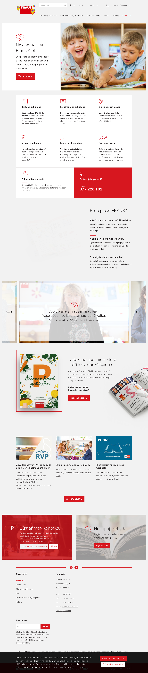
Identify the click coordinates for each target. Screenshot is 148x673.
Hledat (65, 5)
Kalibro (19, 602)
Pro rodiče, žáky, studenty (71, 16)
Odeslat (54, 546)
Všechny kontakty (63, 611)
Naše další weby (93, 16)
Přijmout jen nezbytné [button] (113, 664)
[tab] (111, 225)
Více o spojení (25, 76)
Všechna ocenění (79, 398)
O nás (106, 16)
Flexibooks (21, 585)
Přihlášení (116, 5)
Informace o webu (47, 652)
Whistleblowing (122, 652)
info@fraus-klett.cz (70, 607)
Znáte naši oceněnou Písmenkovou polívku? (78, 388)
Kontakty (115, 16)
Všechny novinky (74, 499)
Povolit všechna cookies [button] (113, 658)
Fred (18, 593)
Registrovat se (102, 545)
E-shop (127, 16)
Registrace (125, 5)
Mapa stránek (31, 652)
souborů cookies (47, 664)
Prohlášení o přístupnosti (68, 652)
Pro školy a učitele (48, 16)
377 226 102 (78, 5)
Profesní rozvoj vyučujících (28, 598)
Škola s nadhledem (24, 589)
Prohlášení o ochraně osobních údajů (37, 541)
